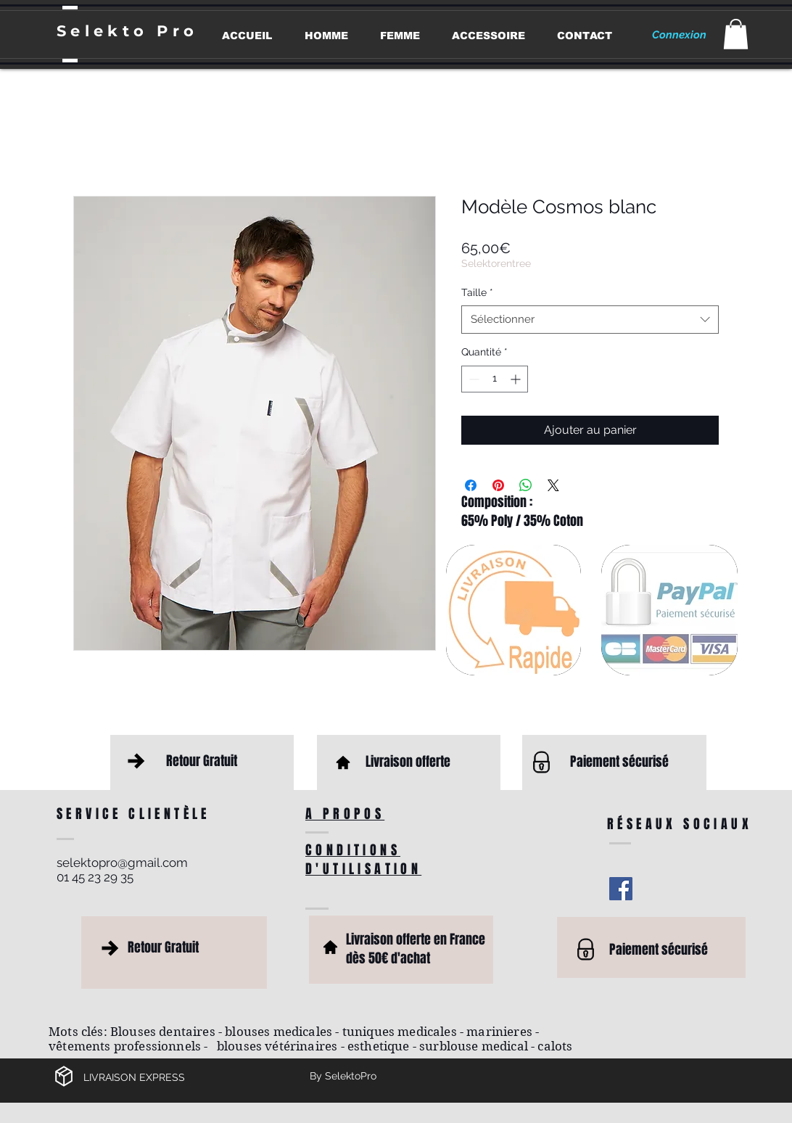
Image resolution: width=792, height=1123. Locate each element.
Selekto (107, 31)
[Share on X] (553, 485)
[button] (735, 34)
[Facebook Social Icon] (620, 888)
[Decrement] (472, 379)
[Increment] (517, 379)
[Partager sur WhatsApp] (526, 485)
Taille (477, 292)
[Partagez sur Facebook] (470, 485)
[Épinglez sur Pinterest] (498, 485)
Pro (177, 31)
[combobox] (590, 319)
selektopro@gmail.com (122, 862)
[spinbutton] (495, 379)
